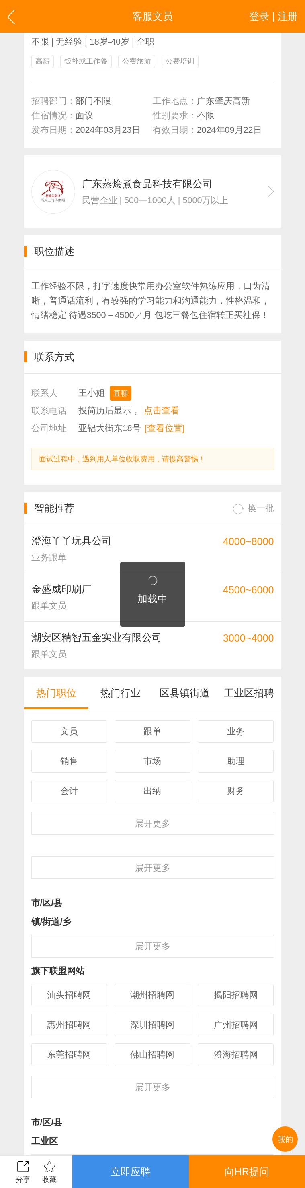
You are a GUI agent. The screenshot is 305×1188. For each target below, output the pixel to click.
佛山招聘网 (152, 1055)
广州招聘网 (236, 1025)
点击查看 (161, 410)
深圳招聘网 (152, 1025)
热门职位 (56, 692)
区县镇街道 (185, 692)
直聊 (120, 393)
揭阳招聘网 (236, 995)
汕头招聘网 (69, 995)
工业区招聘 (249, 692)
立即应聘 (131, 1171)
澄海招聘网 (236, 1055)
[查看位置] (165, 428)
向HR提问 (247, 1171)
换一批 (253, 508)
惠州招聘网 (69, 1025)
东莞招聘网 (69, 1055)
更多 (152, 823)
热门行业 (120, 692)
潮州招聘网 (152, 995)
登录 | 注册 (273, 16)
